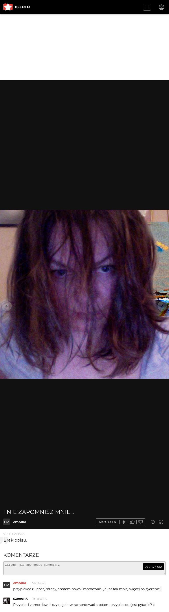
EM (6, 522)
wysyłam (153, 567)
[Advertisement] (84, 47)
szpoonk (20, 600)
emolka (19, 522)
